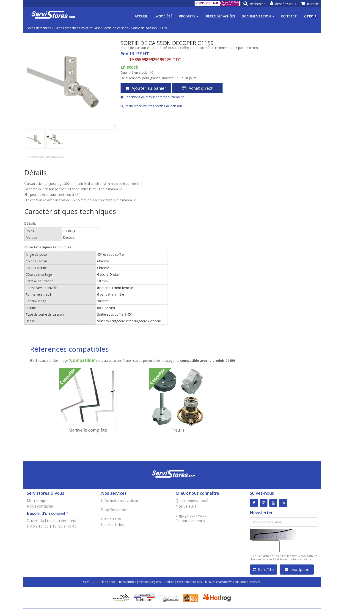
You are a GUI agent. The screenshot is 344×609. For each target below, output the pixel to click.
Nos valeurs (186, 506)
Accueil (141, 16)
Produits (188, 16)
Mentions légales (150, 582)
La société (163, 16)
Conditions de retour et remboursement (152, 97)
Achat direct (197, 88)
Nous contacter (40, 506)
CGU (95, 582)
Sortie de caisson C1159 (149, 28)
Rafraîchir (264, 569)
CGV (86, 582)
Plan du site (111, 519)
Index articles (112, 524)
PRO (310, 16)
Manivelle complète (88, 430)
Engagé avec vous (191, 515)
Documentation (258, 16)
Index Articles (127, 582)
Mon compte (38, 500)
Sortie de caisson (115, 28)
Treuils (177, 430)
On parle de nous (190, 520)
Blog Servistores (115, 509)
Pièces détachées (220, 16)
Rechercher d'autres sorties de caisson (151, 106)
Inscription (297, 569)
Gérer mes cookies (189, 582)
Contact (289, 16)
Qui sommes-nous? (192, 500)
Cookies (169, 582)
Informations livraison (120, 500)
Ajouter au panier (145, 88)
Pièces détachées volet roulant (77, 28)
